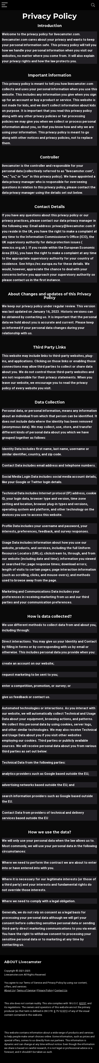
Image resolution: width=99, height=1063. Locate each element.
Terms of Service (26, 990)
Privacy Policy (45, 990)
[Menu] (4, 5)
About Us (9, 990)
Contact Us (60, 990)
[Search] (93, 5)
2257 (83, 1003)
